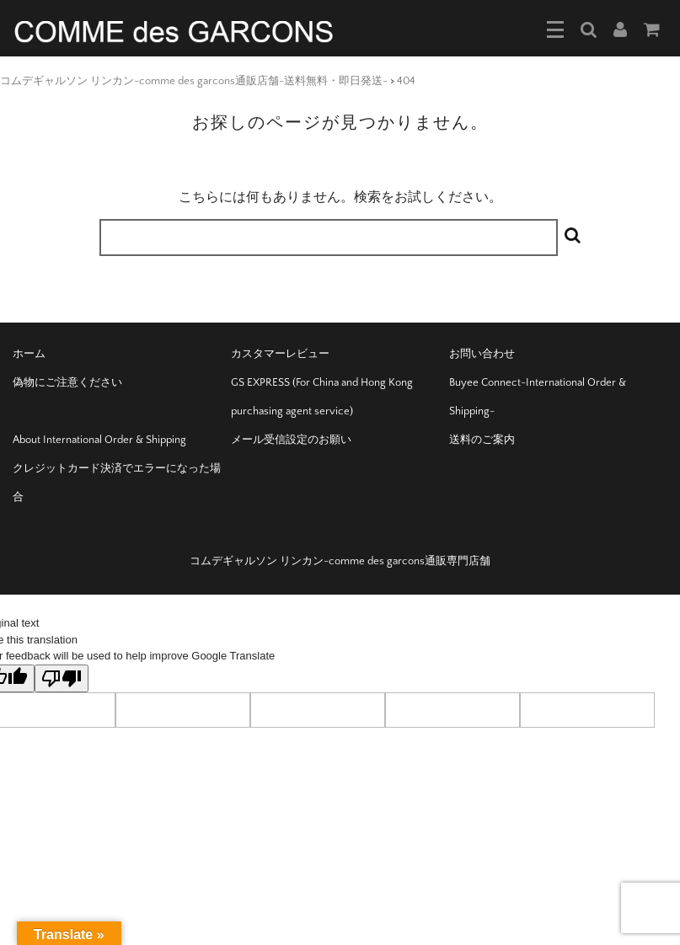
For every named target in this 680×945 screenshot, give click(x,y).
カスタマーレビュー (280, 354)
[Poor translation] (61, 678)
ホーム (29, 354)
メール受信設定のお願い (291, 440)
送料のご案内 (482, 440)
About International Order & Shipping (99, 440)
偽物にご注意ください (67, 382)
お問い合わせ (482, 354)
